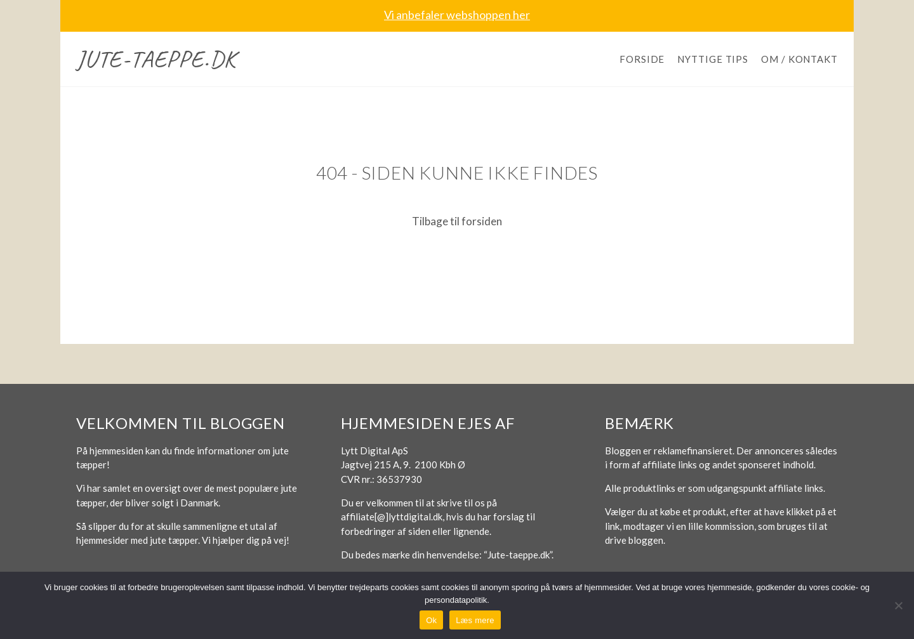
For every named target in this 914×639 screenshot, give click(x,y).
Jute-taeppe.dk (156, 59)
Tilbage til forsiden (457, 221)
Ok (431, 620)
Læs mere (475, 620)
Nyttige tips (712, 59)
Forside (642, 59)
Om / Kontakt (799, 59)
